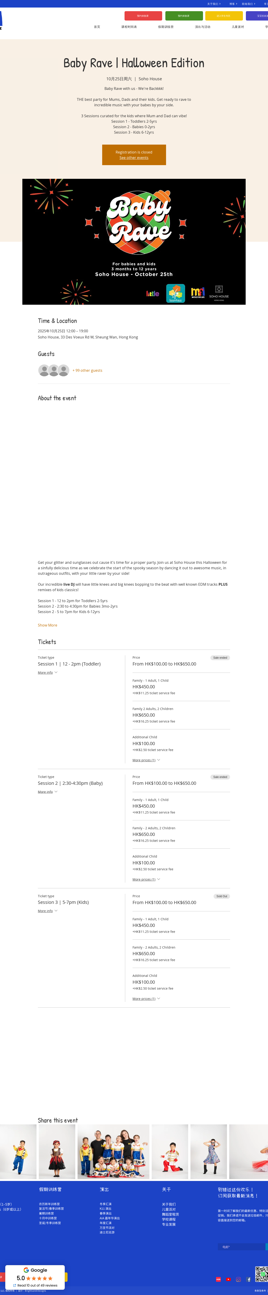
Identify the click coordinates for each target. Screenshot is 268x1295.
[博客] (235, 3)
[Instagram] (238, 1279)
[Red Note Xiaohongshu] (218, 1279)
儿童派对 (169, 1209)
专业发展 (169, 1224)
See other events (134, 157)
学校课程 (169, 1219)
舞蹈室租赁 (170, 1214)
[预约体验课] (143, 16)
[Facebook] (248, 1279)
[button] (238, 27)
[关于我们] (218, 3)
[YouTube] (228, 1279)
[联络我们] (253, 3)
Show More (47, 625)
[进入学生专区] (224, 16)
